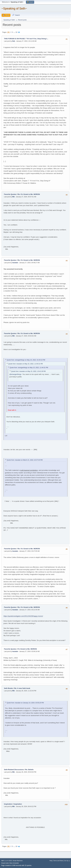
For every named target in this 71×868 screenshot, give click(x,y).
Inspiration (8, 804)
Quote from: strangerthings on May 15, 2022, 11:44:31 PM (29, 367)
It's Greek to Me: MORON (27, 649)
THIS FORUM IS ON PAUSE (14, 39)
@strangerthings (15, 374)
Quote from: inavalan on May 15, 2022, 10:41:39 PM (28, 371)
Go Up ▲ (67, 860)
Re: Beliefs (29, 769)
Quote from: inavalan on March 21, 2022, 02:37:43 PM (25, 460)
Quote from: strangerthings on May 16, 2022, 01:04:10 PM (26, 360)
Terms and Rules (58, 860)
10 (16, 32)
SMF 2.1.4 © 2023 (6, 860)
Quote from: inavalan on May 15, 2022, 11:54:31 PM (25, 364)
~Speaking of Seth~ (14, 8)
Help (51, 860)
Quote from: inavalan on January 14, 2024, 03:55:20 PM (25, 703)
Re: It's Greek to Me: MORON (29, 194)
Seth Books (8, 688)
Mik (13, 197)
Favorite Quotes (10, 194)
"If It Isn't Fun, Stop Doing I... (37, 39)
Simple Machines (18, 860)
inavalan (15, 262)
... (14, 32)
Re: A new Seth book (22, 688)
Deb (13, 41)
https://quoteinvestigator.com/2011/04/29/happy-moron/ (23, 616)
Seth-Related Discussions (14, 769)
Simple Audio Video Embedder (10, 863)
